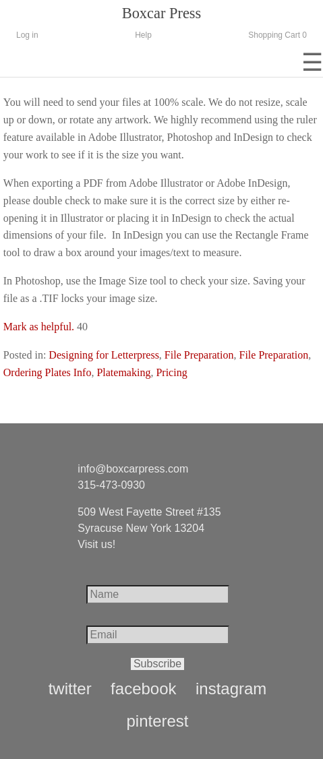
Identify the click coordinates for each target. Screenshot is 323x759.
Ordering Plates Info (47, 372)
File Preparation (199, 355)
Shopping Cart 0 (277, 35)
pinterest (157, 721)
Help (143, 35)
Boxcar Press (162, 13)
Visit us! (96, 544)
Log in (27, 35)
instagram (231, 689)
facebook (143, 689)
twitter (70, 689)
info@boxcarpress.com (133, 469)
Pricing (171, 372)
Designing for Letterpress (104, 355)
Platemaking (123, 372)
